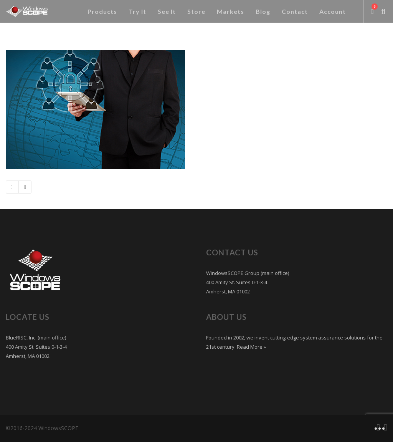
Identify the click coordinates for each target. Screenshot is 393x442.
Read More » (251, 346)
